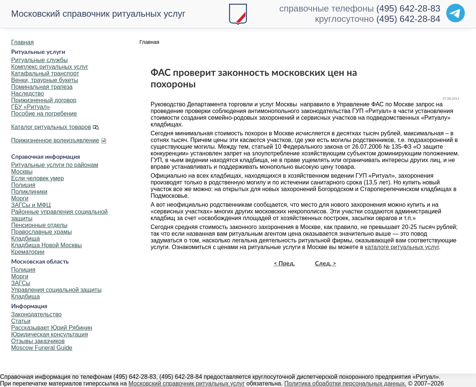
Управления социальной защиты (56, 290)
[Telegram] (455, 13)
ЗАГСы (20, 283)
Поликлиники (29, 191)
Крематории (27, 252)
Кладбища (25, 238)
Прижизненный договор (43, 100)
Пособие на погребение (44, 113)
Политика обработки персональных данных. (345, 383)
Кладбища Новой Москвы (46, 245)
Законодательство (36, 314)
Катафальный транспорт (45, 73)
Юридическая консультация (49, 334)
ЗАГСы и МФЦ (31, 205)
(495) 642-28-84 (408, 19)
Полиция (23, 185)
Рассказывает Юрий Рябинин (51, 328)
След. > (325, 264)
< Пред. (284, 264)
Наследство (27, 93)
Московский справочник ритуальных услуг (98, 14)
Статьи (20, 321)
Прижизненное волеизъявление (55, 140)
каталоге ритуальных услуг (402, 247)
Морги (19, 198)
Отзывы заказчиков (38, 341)
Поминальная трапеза (42, 87)
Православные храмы (41, 232)
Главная (22, 42)
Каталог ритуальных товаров (51, 127)
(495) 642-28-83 (408, 8)
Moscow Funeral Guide (42, 348)
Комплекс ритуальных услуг (49, 67)
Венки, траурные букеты (44, 80)
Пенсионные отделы (39, 225)
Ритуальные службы (39, 60)
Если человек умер (37, 178)
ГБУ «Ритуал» (30, 107)
